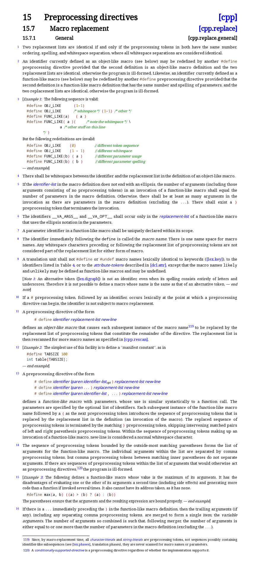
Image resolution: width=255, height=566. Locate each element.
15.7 (29, 28)
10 (17, 297)
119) (26, 539)
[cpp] (227, 17)
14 (17, 445)
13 (17, 373)
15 (27, 17)
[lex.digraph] (88, 278)
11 (17, 311)
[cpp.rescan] (136, 339)
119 (191, 326)
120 (79, 467)
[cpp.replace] (218, 28)
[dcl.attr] (158, 265)
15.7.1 (29, 38)
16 (17, 508)
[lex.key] (214, 259)
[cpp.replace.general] (212, 38)
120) (26, 550)
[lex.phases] (81, 544)
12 (17, 347)
